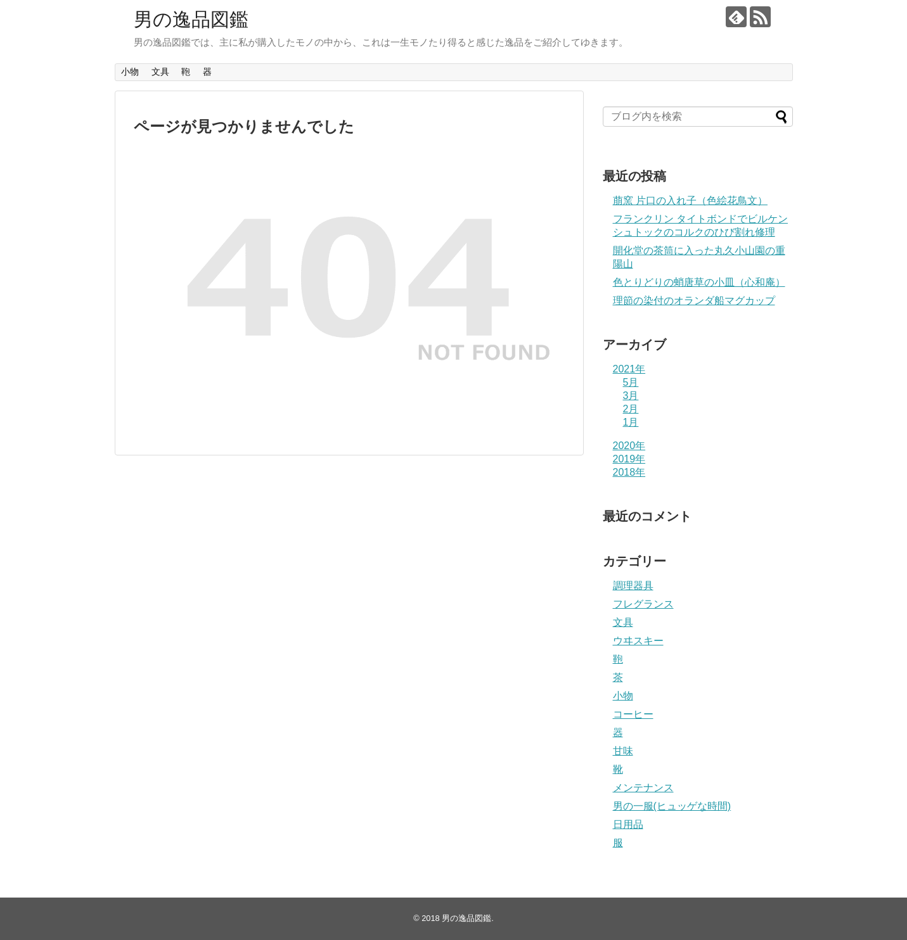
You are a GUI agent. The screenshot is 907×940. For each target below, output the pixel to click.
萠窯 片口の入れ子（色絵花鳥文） (690, 200)
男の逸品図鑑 (191, 19)
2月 (631, 408)
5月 (631, 382)
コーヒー (633, 714)
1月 (631, 422)
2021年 (629, 369)
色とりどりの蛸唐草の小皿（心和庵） (699, 282)
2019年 (629, 459)
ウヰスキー (638, 640)
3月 (631, 395)
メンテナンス (643, 787)
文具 (160, 72)
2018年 (629, 472)
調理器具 (633, 585)
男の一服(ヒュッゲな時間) (672, 806)
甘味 (623, 751)
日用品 (628, 824)
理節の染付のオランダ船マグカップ (694, 300)
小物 (130, 72)
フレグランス (643, 604)
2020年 (629, 445)
